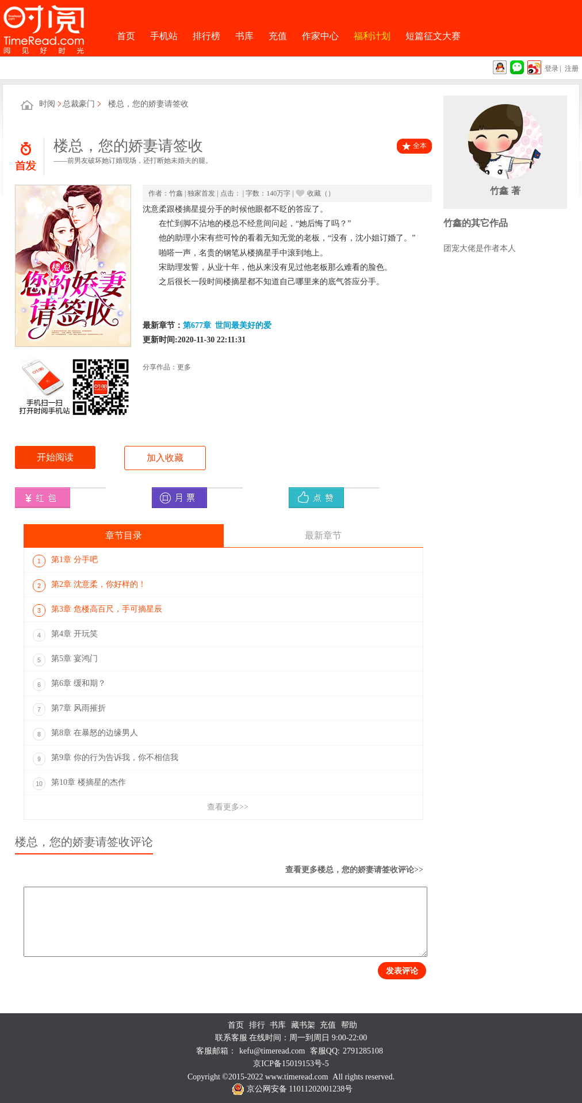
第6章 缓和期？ (69, 684)
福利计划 (372, 36)
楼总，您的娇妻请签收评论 (84, 841)
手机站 (164, 36)
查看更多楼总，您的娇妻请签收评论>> (354, 869)
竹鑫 (176, 193)
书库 (244, 36)
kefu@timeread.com (272, 1051)
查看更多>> (227, 807)
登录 (551, 68)
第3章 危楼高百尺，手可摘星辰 (97, 610)
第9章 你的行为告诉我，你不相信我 (105, 759)
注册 (572, 68)
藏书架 (303, 1025)
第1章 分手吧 (65, 561)
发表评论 (402, 970)
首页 (126, 36)
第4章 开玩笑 (65, 635)
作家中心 (320, 36)
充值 (278, 36)
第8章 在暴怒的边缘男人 (85, 734)
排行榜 (206, 36)
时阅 (47, 104)
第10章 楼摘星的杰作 (79, 783)
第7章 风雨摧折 (69, 709)
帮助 (349, 1025)
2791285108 (363, 1051)
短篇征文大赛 (433, 36)
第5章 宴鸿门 (65, 660)
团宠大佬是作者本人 (479, 248)
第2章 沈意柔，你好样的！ (89, 585)
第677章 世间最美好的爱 (227, 325)
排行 (257, 1025)
